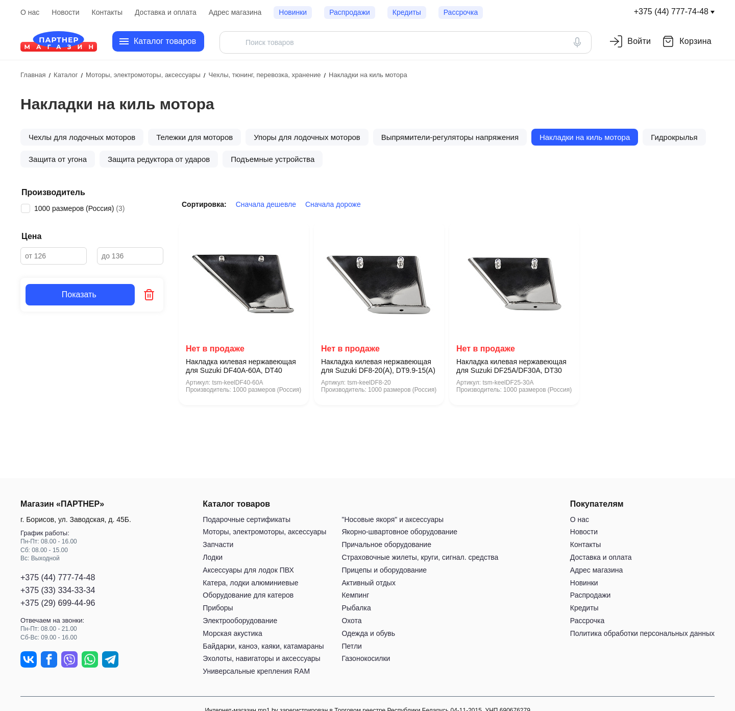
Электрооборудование (240, 621)
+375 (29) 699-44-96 (57, 603)
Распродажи (349, 12)
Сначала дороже (333, 204)
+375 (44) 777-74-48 (671, 11)
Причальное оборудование (386, 544)
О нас (29, 12)
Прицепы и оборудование (384, 570)
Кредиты (407, 12)
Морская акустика (232, 633)
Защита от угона (58, 159)
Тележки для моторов (194, 137)
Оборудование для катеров (248, 595)
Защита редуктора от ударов (159, 159)
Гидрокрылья (674, 137)
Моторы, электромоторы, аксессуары (264, 532)
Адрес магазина (235, 12)
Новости (65, 12)
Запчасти (218, 544)
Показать (80, 294)
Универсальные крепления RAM (256, 671)
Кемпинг (355, 595)
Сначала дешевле (266, 204)
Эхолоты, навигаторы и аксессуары (261, 658)
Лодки (213, 557)
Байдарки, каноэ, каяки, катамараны (263, 646)
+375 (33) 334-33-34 (57, 590)
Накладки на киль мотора (585, 137)
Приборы (218, 608)
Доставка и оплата (166, 12)
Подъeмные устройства (272, 159)
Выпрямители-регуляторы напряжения (450, 137)
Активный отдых (368, 583)
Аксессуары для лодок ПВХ (248, 570)
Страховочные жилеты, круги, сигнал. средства (419, 557)
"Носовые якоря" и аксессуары (392, 519)
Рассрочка (461, 12)
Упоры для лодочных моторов (307, 137)
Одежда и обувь (368, 633)
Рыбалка (356, 608)
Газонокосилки (365, 658)
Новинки (293, 12)
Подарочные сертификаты (246, 519)
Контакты (107, 12)
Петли (351, 646)
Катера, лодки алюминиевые (250, 583)
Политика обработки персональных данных (642, 633)
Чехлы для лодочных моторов (82, 137)
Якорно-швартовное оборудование (399, 532)
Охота (351, 621)
